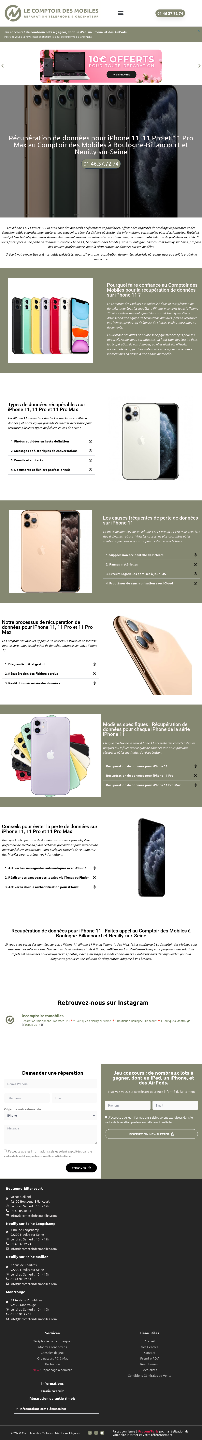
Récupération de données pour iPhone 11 (136, 766)
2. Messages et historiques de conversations (44, 451)
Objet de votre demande (22, 1109)
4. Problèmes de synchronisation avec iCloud (139, 583)
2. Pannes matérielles (122, 564)
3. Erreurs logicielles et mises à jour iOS (136, 574)
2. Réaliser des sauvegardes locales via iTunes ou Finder (47, 877)
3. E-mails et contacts (27, 460)
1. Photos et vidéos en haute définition (40, 441)
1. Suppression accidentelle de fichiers (135, 555)
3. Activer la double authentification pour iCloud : (42, 887)
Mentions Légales (67, 1433)
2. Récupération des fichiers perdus (31, 673)
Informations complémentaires (43, 1408)
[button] (120, 13)
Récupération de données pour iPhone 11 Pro (140, 775)
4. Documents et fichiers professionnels (40, 470)
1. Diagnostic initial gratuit (25, 664)
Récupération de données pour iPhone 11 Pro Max (143, 785)
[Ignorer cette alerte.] (198, 31)
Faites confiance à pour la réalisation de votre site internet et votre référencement (151, 1432)
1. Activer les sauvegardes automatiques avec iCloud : (45, 868)
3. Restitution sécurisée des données (32, 683)
